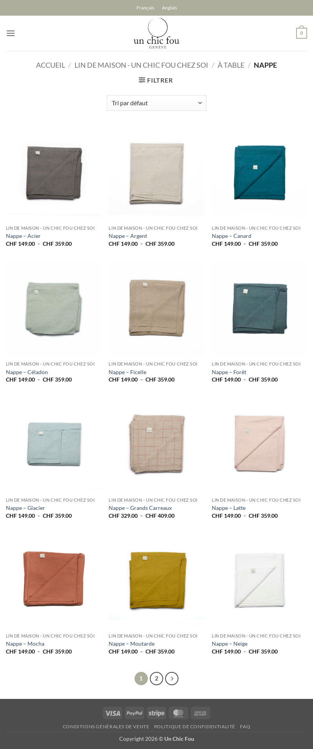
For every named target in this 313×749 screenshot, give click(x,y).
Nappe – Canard (231, 235)
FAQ (245, 726)
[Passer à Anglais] (169, 8)
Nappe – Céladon (27, 372)
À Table (231, 65)
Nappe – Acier (23, 235)
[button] (10, 33)
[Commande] (156, 103)
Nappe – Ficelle (127, 372)
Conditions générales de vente (106, 726)
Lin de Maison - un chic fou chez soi (141, 65)
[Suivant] (171, 678)
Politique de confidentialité (194, 726)
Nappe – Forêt (229, 372)
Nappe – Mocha (25, 643)
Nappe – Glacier (25, 507)
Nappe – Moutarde (132, 643)
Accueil (50, 65)
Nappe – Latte (229, 507)
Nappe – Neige (229, 643)
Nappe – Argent (128, 235)
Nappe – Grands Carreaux (140, 507)
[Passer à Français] (145, 8)
